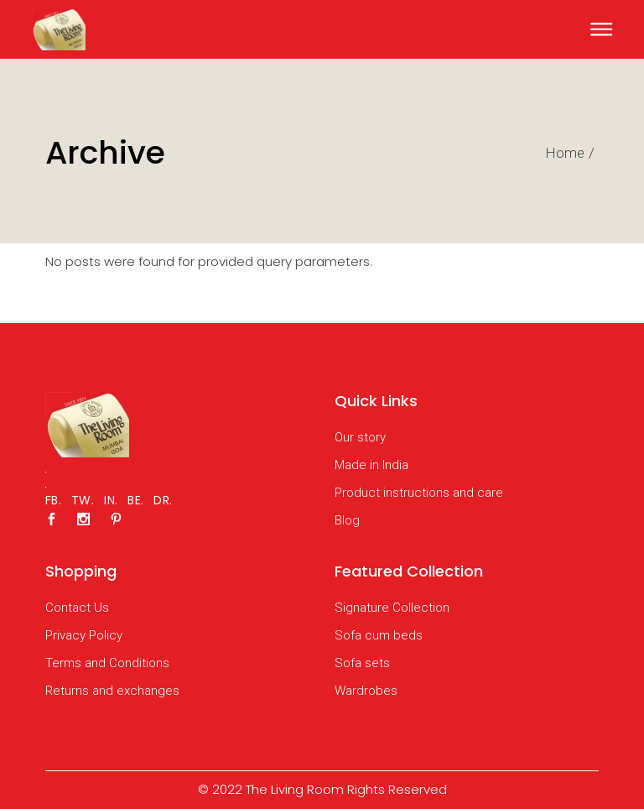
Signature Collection (392, 607)
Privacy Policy (83, 635)
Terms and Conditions (107, 663)
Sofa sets (362, 663)
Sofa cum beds (379, 635)
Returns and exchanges (112, 690)
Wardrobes (366, 690)
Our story (360, 437)
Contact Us (77, 607)
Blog (347, 520)
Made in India (371, 464)
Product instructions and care (419, 492)
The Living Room (295, 789)
